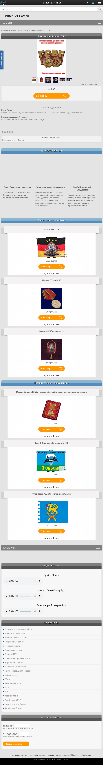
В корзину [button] (41, 96)
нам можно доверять (37, 755)
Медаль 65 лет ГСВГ (51, 280)
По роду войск (51, 622)
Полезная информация (81, 755)
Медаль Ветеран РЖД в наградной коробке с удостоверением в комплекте (51, 392)
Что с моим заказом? (51, 717)
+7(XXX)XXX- (16, 734)
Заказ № (16, 725)
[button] (100, 9)
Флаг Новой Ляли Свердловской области (51, 493)
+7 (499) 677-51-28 (52, 2)
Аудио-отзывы (51, 565)
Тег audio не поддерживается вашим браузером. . (23, 581)
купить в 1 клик (51, 273)
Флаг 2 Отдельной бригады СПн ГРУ (51, 442)
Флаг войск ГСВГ (51, 229)
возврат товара (54, 755)
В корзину (45, 267)
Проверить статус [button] (13, 744)
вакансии (66, 755)
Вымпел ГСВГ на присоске (51, 331)
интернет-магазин (19, 755)
